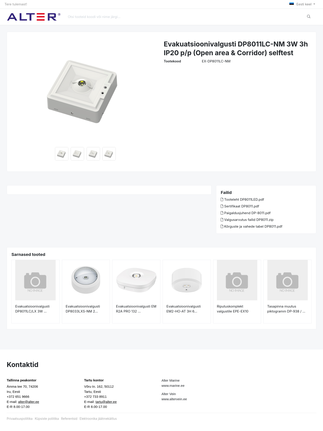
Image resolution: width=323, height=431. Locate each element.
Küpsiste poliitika (47, 418)
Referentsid (69, 418)
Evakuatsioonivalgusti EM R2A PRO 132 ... (136, 309)
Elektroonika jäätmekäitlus (98, 418)
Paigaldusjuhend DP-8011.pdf (246, 213)
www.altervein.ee (174, 399)
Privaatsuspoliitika (20, 418)
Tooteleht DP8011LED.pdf (242, 199)
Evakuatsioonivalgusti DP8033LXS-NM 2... (83, 309)
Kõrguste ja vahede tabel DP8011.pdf (251, 226)
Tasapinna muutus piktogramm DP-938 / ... (286, 309)
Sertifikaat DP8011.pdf (240, 206)
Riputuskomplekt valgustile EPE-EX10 (233, 309)
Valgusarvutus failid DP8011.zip (247, 220)
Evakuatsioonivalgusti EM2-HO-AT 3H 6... (183, 309)
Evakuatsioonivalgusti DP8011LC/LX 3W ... (32, 309)
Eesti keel (300, 4)
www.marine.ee (173, 385)
